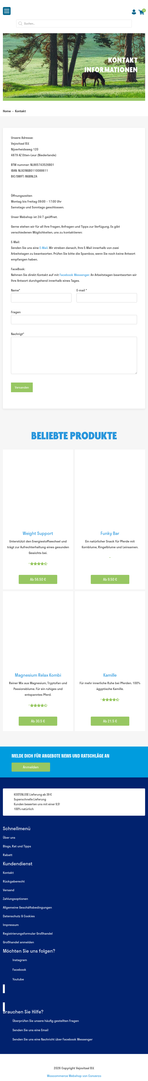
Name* (15, 290)
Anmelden (31, 767)
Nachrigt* (17, 333)
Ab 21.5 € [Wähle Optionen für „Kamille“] (110, 721)
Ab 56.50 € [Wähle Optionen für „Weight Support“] (38, 579)
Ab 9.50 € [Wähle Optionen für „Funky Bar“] (110, 579)
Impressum (11, 924)
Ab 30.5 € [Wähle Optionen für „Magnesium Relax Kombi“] (38, 721)
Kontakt (8, 872)
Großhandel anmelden (18, 942)
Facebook (14, 970)
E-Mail (44, 247)
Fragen (16, 312)
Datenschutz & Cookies (19, 916)
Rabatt (7, 854)
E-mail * (82, 290)
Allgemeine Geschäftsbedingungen (27, 907)
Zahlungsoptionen (15, 898)
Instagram (15, 960)
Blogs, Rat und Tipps (17, 846)
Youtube (13, 980)
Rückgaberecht (14, 881)
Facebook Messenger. (75, 274)
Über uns (9, 837)
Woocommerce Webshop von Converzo (74, 1075)
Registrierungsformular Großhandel (28, 933)
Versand (8, 890)
